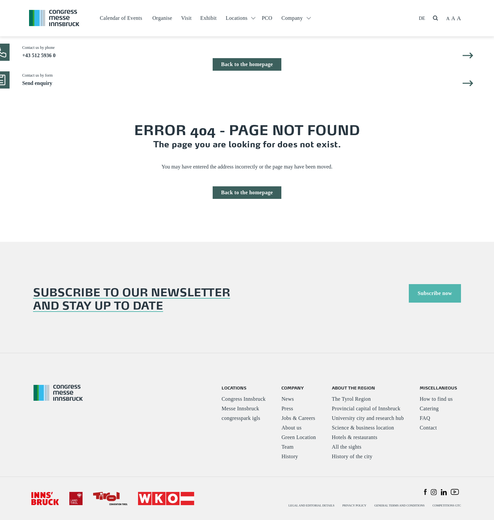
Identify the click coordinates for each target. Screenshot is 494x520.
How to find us (436, 399)
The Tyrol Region (351, 399)
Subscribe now (435, 293)
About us (291, 427)
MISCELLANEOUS (438, 387)
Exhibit (208, 18)
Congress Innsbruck (243, 399)
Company (291, 18)
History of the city (352, 456)
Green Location (298, 437)
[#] (45, 498)
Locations (237, 18)
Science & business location (363, 427)
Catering (429, 408)
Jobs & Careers (298, 418)
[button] (425, 492)
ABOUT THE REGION (353, 387)
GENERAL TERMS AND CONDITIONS (399, 505)
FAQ (425, 418)
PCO (267, 18)
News (287, 399)
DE (422, 18)
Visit (186, 18)
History (289, 456)
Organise (162, 18)
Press (287, 408)
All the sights (347, 447)
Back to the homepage (247, 64)
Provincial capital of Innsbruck (366, 408)
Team (287, 447)
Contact (428, 427)
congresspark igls (241, 418)
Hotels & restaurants (354, 437)
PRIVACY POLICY (354, 505)
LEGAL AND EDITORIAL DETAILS (312, 505)
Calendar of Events (121, 18)
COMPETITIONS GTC (447, 505)
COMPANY (292, 387)
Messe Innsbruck (240, 408)
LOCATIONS (234, 387)
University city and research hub (368, 418)
